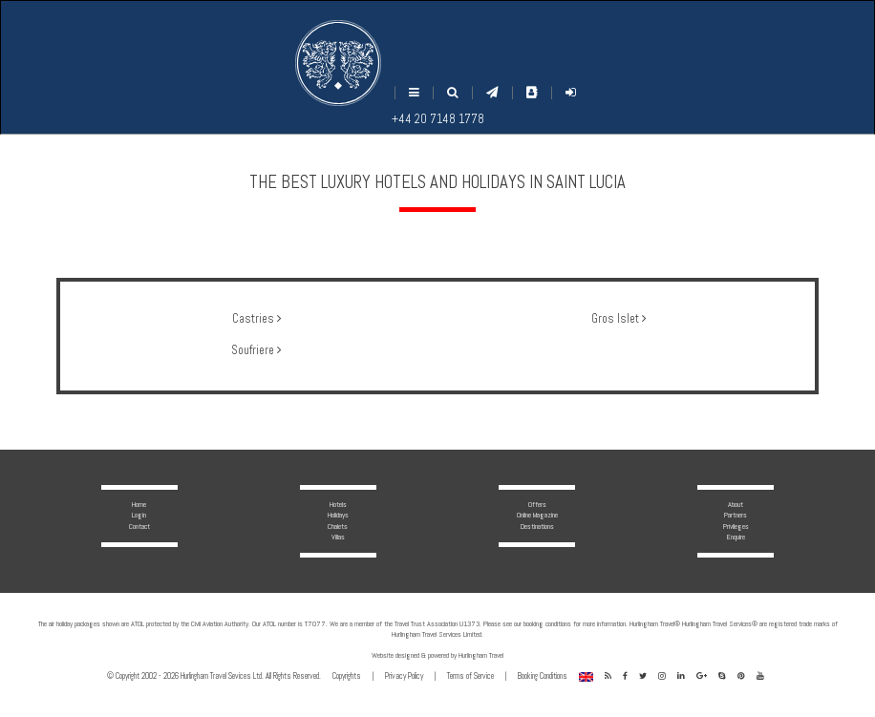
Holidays (338, 514)
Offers (537, 504)
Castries (256, 319)
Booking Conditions (542, 676)
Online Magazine (537, 514)
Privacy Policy (404, 676)
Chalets (338, 526)
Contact (139, 526)
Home (139, 504)
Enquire (736, 536)
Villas (338, 536)
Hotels (338, 504)
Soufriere (256, 350)
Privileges (736, 526)
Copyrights (346, 676)
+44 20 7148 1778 (438, 119)
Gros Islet (618, 319)
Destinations (537, 526)
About (735, 504)
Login (139, 514)
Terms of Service (470, 676)
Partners (735, 514)
